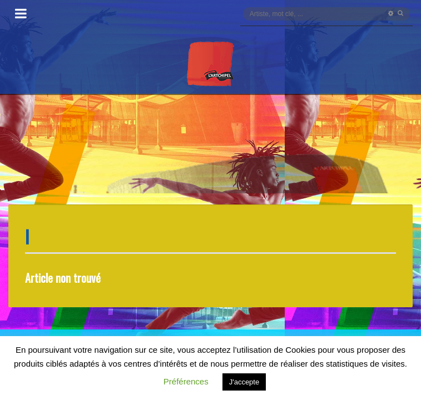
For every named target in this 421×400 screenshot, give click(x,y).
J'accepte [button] (244, 382)
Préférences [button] (186, 381)
